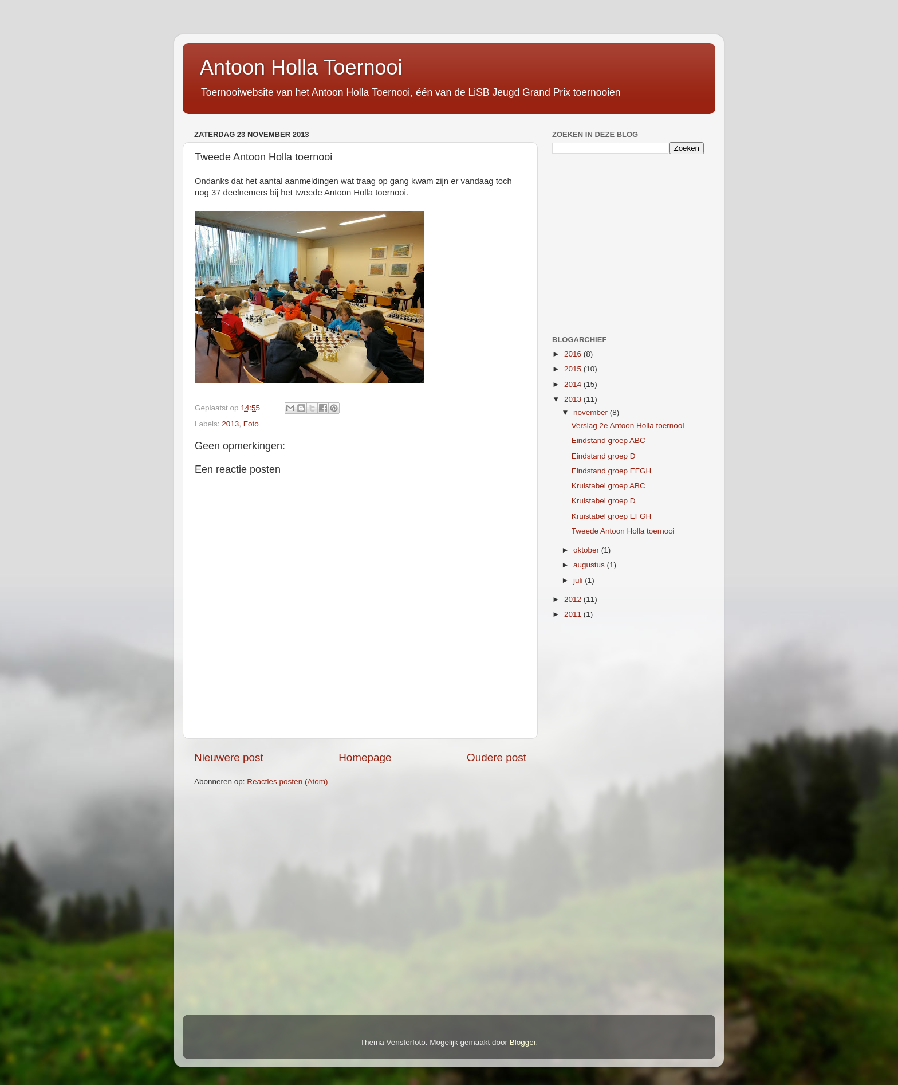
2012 (574, 599)
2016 (574, 354)
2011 (574, 614)
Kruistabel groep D (604, 500)
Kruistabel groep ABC (608, 485)
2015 (574, 369)
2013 (230, 424)
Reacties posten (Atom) (287, 781)
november (591, 412)
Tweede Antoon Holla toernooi (623, 531)
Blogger (523, 1042)
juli (579, 580)
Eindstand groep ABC (608, 440)
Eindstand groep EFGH (612, 471)
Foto (251, 424)
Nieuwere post (228, 757)
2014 (574, 384)
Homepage (364, 757)
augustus (590, 565)
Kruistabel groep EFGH (612, 516)
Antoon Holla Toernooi (301, 67)
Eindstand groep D (604, 456)
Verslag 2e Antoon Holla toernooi (628, 425)
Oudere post (496, 757)
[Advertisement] (623, 243)
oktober (587, 550)
